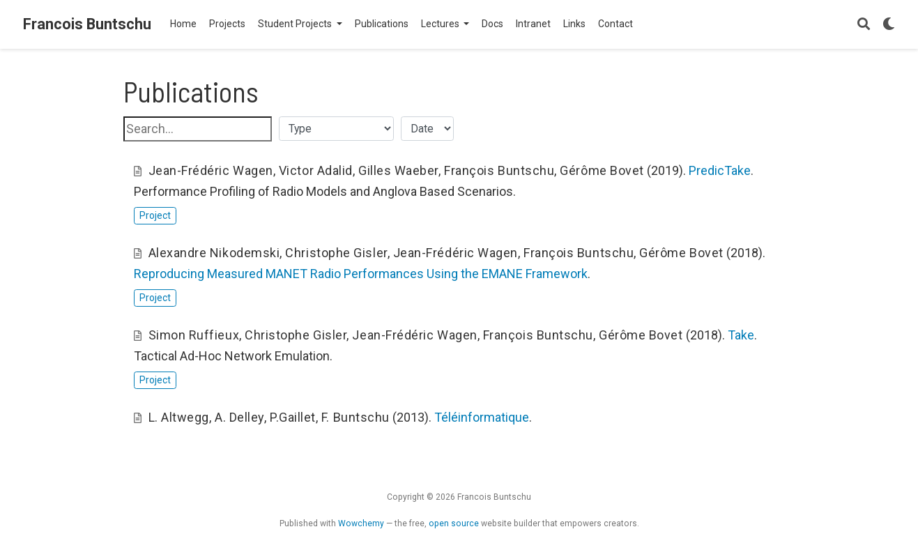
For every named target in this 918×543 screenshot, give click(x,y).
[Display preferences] (888, 25)
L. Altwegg (178, 417)
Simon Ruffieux (194, 335)
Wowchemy (361, 523)
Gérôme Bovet (601, 170)
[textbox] (197, 129)
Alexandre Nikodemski (214, 252)
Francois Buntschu (87, 24)
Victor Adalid (316, 170)
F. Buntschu (355, 417)
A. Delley (239, 417)
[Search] (863, 25)
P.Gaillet (293, 417)
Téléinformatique (481, 417)
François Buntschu (499, 170)
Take (741, 335)
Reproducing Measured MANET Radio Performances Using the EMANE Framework (361, 273)
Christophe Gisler (336, 252)
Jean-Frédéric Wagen (210, 170)
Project (155, 215)
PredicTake (720, 170)
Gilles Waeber (398, 170)
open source (454, 523)
